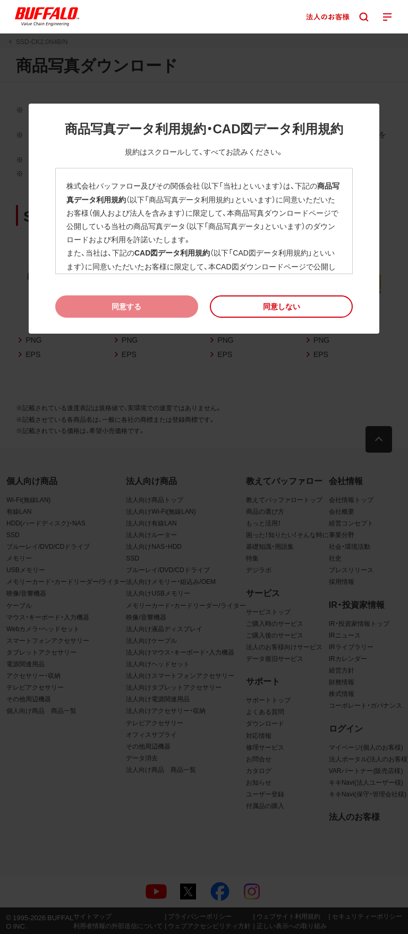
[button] (281, 306)
